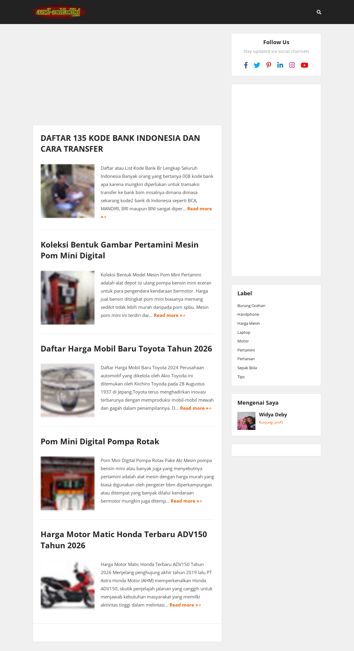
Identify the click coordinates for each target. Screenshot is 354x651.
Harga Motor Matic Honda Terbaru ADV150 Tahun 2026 (124, 539)
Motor (243, 341)
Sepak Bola (247, 367)
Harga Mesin (248, 323)
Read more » (168, 315)
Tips (241, 376)
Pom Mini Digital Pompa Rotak (100, 441)
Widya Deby (273, 415)
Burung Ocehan (251, 305)
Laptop (243, 332)
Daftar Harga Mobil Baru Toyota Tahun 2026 (126, 348)
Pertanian (246, 358)
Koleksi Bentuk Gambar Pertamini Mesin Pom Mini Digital (120, 250)
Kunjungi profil (271, 422)
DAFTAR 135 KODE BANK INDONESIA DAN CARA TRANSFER (120, 143)
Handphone (248, 314)
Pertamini (246, 350)
